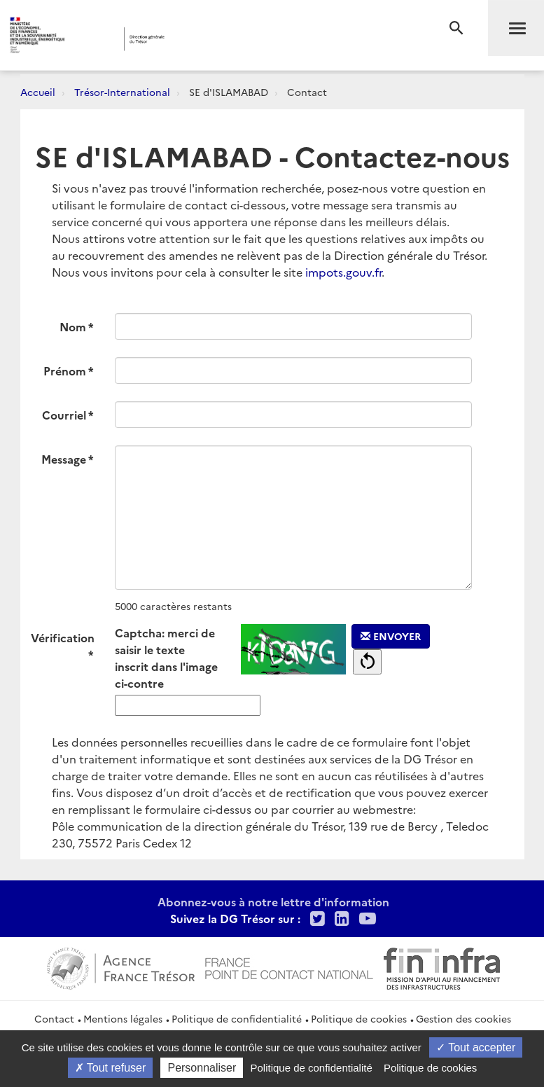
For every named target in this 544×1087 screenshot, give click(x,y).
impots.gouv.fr (343, 271)
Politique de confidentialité (237, 1018)
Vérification (63, 637)
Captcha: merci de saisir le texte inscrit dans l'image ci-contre (166, 658)
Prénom (64, 370)
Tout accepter (475, 1047)
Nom (73, 326)
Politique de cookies (359, 1018)
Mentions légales (122, 1018)
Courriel (64, 414)
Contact (54, 1018)
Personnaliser (201, 1068)
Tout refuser (110, 1068)
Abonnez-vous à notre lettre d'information (273, 901)
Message (63, 458)
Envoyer (391, 636)
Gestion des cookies (463, 1018)
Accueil (37, 92)
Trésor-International (122, 92)
